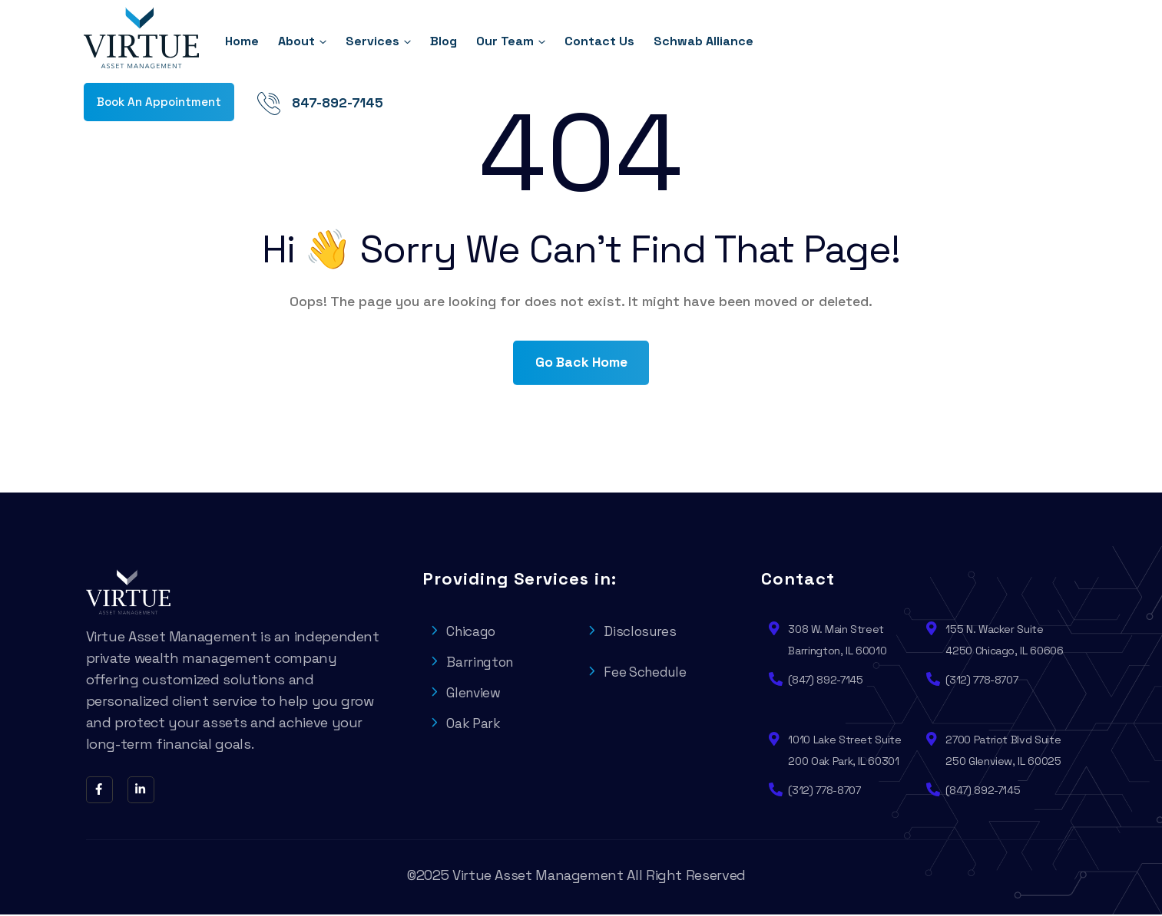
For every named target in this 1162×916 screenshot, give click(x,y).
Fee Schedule (639, 673)
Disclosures (633, 632)
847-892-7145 (1032, 42)
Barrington (474, 663)
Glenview (466, 694)
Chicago (464, 632)
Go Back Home (581, 363)
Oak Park (466, 724)
